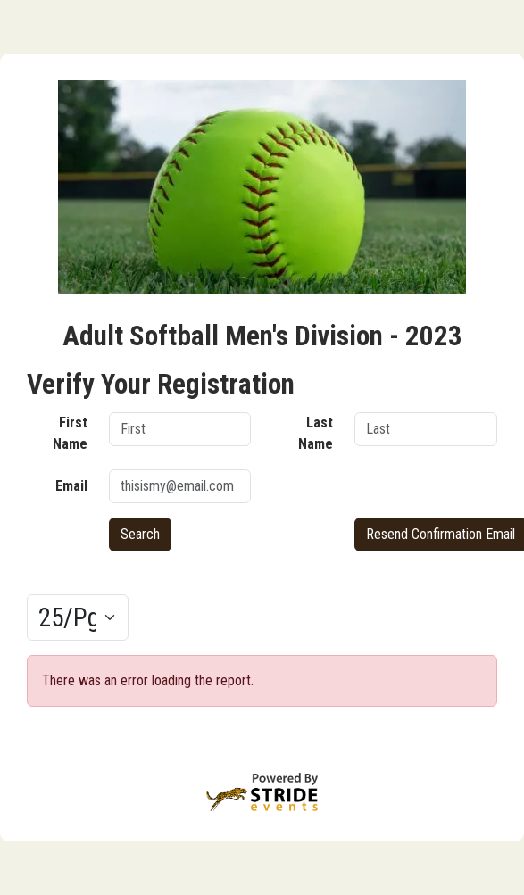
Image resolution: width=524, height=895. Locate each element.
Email (71, 485)
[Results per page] (78, 617)
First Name (70, 433)
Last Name (315, 433)
